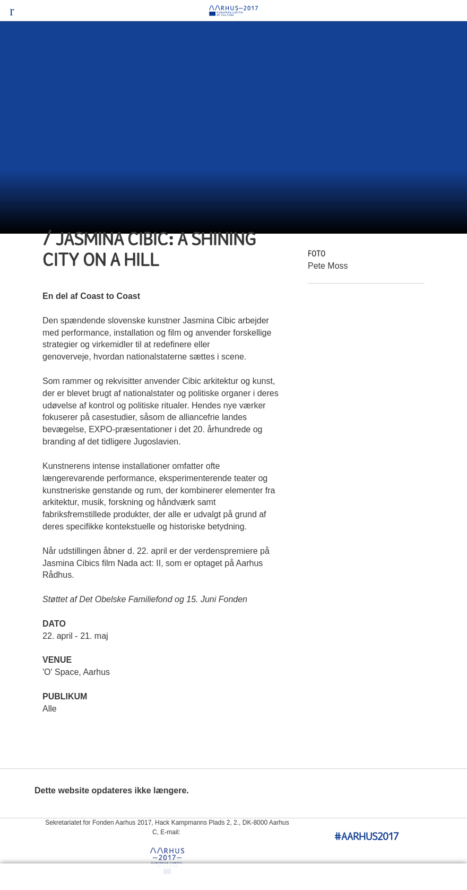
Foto (316, 255)
